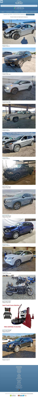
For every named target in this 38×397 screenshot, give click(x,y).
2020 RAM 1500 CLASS (5, 185)
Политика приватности (24, 393)
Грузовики (19, 376)
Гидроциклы (19, 375)
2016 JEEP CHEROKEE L (5, 157)
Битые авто (19, 368)
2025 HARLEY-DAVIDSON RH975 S (6, 300)
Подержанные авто (19, 367)
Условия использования (30, 393)
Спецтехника (19, 377)
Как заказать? (19, 380)
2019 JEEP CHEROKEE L (5, 73)
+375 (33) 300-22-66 (20, 8)
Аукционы (19, 381)
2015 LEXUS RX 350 (5, 272)
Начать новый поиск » (30, 14)
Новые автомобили (19, 366)
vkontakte (19, 390)
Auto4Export (19, 2)
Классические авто (19, 378)
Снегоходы (19, 372)
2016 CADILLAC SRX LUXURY (6, 358)
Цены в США (19, 382)
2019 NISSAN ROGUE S (5, 244)
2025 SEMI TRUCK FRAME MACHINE (6, 329)
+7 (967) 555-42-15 (20, 7)
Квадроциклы (19, 371)
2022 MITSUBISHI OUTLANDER (6, 101)
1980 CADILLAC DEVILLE (5, 129)
